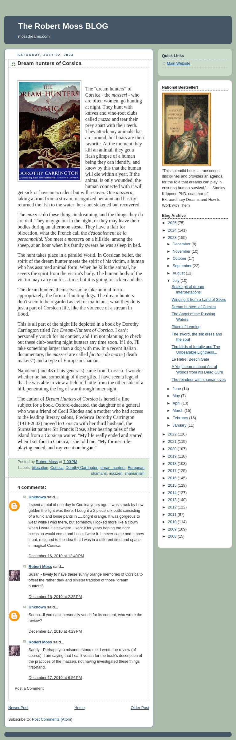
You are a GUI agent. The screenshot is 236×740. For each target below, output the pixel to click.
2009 (173, 529)
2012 (173, 507)
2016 (173, 478)
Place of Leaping (186, 327)
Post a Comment (29, 688)
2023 (173, 238)
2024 (173, 230)
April (177, 403)
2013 (173, 500)
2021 (173, 441)
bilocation (40, 468)
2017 (173, 471)
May (177, 396)
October (180, 258)
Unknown (37, 497)
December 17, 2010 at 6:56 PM (55, 678)
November (182, 251)
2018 (173, 464)
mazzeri (115, 473)
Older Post (140, 708)
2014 (173, 493)
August (179, 273)
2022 (173, 434)
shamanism (134, 473)
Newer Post (18, 708)
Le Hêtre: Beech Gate (190, 359)
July (177, 280)
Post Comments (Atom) (52, 719)
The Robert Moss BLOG (63, 26)
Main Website (178, 63)
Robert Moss (40, 567)
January (180, 425)
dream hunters (112, 468)
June (177, 389)
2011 (173, 514)
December (182, 244)
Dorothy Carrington (81, 468)
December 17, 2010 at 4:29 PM (55, 631)
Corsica (57, 468)
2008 (173, 536)
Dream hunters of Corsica (194, 307)
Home (79, 708)
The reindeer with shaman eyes (199, 380)
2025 (173, 223)
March (179, 410)
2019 (173, 456)
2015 (173, 485)
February (181, 418)
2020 (173, 449)
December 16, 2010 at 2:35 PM (55, 597)
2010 (173, 522)
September (183, 266)
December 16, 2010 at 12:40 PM (56, 556)
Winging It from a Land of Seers (199, 299)
